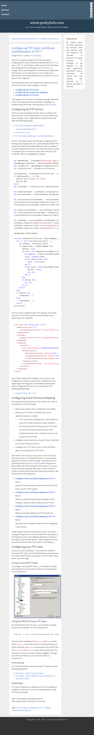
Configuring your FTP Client (27, 95)
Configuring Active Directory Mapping (31, 92)
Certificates (34, 707)
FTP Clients (24, 707)
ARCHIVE (5, 10)
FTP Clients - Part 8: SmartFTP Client (29, 673)
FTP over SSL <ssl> (22, 132)
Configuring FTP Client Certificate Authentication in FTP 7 (33, 49)
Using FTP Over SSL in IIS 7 (25, 393)
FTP (32, 55)
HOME (4, 5)
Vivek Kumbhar (50, 104)
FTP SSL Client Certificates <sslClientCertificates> (34, 136)
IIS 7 (41, 707)
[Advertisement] (47, 728)
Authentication (17, 710)
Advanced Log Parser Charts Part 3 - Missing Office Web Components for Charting (44, 38)
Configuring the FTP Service (27, 90)
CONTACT (5, 14)
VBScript (27, 710)
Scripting (38, 55)
